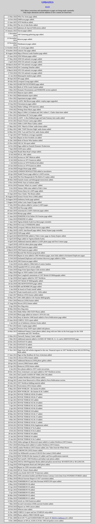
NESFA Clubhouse (58, 518)
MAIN (47, 7)
